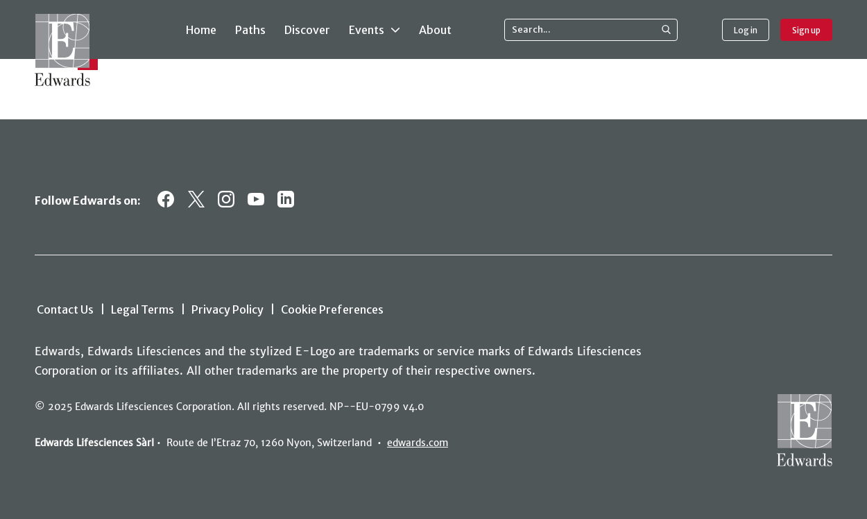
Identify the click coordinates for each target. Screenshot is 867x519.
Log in (745, 30)
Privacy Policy (227, 309)
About (435, 30)
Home (201, 30)
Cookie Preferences (332, 309)
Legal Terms (142, 309)
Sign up (806, 30)
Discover (307, 30)
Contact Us (65, 309)
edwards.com (417, 442)
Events (374, 29)
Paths (250, 30)
